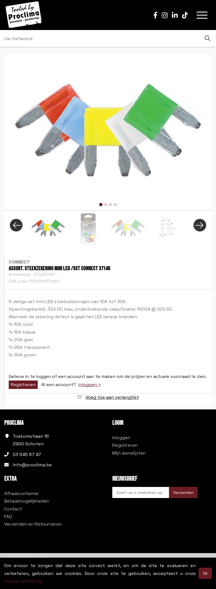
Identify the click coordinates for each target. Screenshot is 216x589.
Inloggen (121, 438)
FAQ (8, 516)
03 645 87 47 (27, 454)
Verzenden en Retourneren (33, 524)
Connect (19, 262)
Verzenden (183, 492)
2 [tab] (105, 204)
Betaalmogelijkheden (26, 501)
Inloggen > (89, 384)
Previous (16, 225)
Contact (13, 509)
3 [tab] (110, 204)
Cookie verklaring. (23, 581)
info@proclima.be (32, 465)
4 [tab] (115, 204)
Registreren (23, 385)
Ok (205, 573)
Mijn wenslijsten (129, 453)
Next (200, 225)
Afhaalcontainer (21, 493)
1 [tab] (101, 204)
